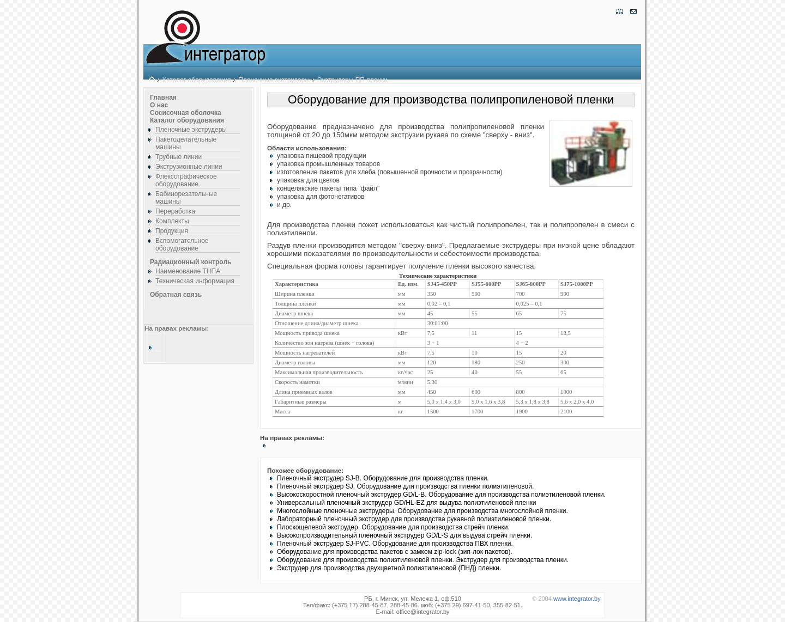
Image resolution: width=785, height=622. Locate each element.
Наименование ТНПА (187, 271)
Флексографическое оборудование (186, 180)
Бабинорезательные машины (186, 197)
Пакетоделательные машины (185, 143)
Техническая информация (194, 281)
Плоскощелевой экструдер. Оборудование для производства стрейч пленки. (393, 527)
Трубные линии (178, 157)
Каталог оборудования (196, 80)
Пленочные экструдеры (274, 80)
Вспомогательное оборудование (182, 244)
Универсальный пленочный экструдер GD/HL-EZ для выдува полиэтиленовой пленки (406, 503)
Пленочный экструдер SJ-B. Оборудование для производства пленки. (383, 478)
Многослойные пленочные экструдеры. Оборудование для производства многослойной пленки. (422, 511)
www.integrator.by (576, 598)
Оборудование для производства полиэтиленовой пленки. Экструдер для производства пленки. (423, 560)
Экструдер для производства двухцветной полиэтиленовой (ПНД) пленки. (389, 568)
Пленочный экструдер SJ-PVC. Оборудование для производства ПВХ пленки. (395, 543)
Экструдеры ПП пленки (352, 80)
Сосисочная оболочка (185, 113)
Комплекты (172, 221)
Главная (163, 97)
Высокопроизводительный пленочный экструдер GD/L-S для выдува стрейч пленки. (404, 535)
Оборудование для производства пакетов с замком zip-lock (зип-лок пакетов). (394, 552)
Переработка (175, 211)
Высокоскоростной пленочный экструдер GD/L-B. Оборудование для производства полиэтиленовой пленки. (441, 494)
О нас (159, 105)
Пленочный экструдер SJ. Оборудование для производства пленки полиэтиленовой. (405, 486)
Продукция (171, 231)
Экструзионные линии (188, 166)
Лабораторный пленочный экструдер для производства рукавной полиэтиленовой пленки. (414, 519)
